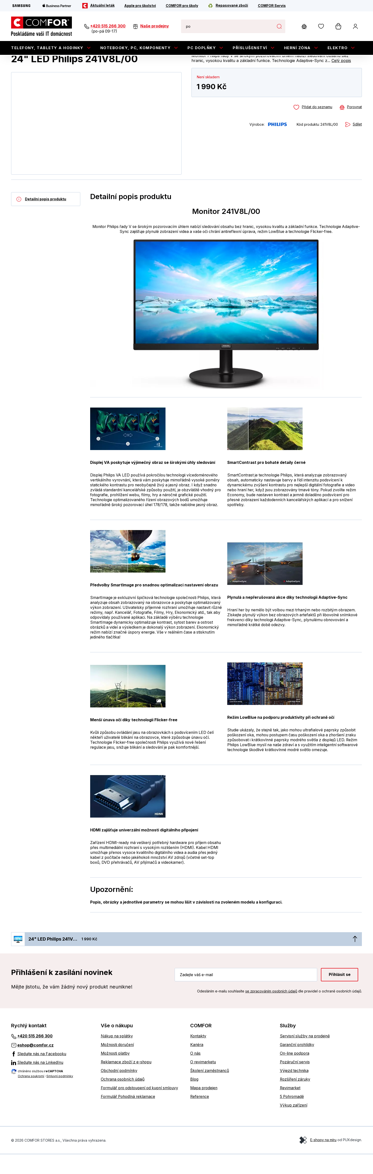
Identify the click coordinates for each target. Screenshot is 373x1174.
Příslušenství (250, 47)
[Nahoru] (355, 958)
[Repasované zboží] (228, 5)
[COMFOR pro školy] (182, 5)
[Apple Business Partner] (56, 5)
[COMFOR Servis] (272, 5)
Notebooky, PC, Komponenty (135, 47)
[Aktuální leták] (98, 5)
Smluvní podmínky (59, 1095)
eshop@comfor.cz (35, 1064)
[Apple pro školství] (140, 5)
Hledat (279, 26)
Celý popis (341, 80)
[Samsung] (21, 5)
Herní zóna (297, 47)
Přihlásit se (340, 994)
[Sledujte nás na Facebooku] (52, 1073)
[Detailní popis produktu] (45, 219)
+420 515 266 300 (107, 25)
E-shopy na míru (323, 1159)
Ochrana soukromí (31, 1095)
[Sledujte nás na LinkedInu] (52, 1082)
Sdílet (357, 144)
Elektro (338, 47)
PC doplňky (201, 47)
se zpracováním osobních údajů (271, 1011)
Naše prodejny (154, 25)
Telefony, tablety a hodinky (47, 47)
